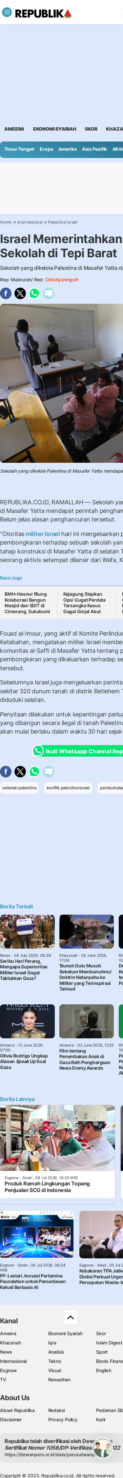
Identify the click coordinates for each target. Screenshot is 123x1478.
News (6, 1352)
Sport (102, 1352)
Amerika (67, 149)
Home (6, 222)
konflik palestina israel (68, 787)
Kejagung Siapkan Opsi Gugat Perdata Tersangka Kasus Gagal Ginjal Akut (84, 602)
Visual (54, 1370)
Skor (101, 1333)
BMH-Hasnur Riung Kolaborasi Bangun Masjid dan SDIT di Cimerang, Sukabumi (27, 602)
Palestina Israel (62, 222)
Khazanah (10, 1342)
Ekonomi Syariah (54, 129)
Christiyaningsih (61, 279)
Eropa (46, 149)
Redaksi (56, 1410)
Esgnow (8, 1370)
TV (3, 1379)
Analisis (56, 1352)
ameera (14, 129)
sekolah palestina (19, 787)
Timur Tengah (19, 149)
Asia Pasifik (94, 149)
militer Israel (42, 533)
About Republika (17, 1410)
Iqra (52, 1342)
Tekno (54, 1361)
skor (91, 129)
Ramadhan (59, 1379)
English (103, 1370)
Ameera (8, 1333)
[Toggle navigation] (7, 12)
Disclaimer (11, 1419)
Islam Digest (109, 1342)
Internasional (30, 222)
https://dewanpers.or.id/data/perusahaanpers (53, 1454)
